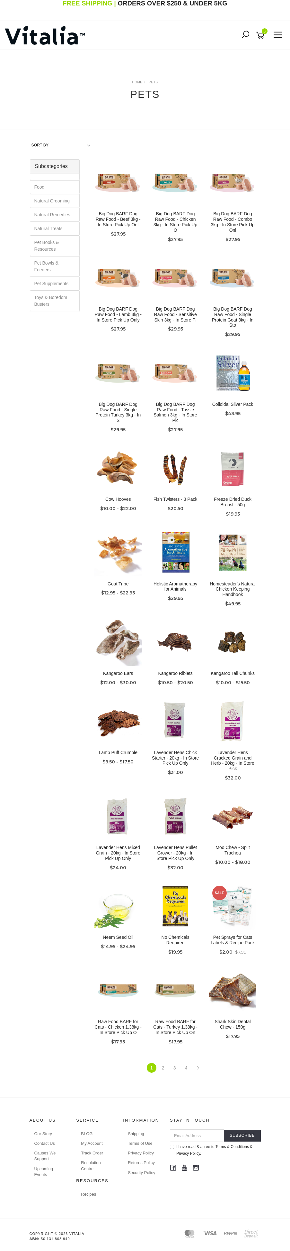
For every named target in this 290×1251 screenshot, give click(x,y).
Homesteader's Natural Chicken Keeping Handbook (233, 589)
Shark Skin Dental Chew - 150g (233, 1024)
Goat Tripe (118, 583)
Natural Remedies (52, 214)
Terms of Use (140, 1143)
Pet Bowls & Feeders (46, 266)
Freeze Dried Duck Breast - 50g (232, 502)
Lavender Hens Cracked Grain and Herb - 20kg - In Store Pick (232, 760)
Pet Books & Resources (46, 246)
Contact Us (44, 1143)
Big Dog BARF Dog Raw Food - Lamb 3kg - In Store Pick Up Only (118, 314)
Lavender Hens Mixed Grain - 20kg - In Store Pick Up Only (118, 853)
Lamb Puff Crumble (118, 752)
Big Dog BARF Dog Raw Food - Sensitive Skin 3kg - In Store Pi (175, 314)
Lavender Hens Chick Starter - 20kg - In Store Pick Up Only (175, 758)
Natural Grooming (52, 200)
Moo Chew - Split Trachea (232, 850)
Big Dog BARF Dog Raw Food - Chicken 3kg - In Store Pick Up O (175, 221)
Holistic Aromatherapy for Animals (175, 586)
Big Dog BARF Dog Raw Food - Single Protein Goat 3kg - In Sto (232, 317)
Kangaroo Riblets (175, 673)
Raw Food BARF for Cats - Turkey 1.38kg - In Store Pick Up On (175, 1027)
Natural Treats (48, 228)
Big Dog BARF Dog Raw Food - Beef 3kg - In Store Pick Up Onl (118, 219)
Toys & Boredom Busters (50, 301)
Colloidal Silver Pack (232, 404)
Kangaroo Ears (118, 673)
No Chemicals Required (175, 940)
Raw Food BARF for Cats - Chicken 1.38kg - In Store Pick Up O (118, 1027)
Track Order (92, 1153)
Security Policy (141, 1172)
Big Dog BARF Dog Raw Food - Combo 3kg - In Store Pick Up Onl (232, 221)
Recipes (88, 1194)
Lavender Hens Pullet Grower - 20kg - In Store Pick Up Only (175, 853)
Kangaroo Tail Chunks (233, 673)
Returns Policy (141, 1162)
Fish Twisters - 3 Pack (176, 499)
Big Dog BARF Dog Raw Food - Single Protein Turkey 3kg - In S (118, 412)
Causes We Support (45, 1156)
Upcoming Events (43, 1171)
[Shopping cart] (261, 35)
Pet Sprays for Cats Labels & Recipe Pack (233, 940)
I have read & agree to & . (211, 1150)
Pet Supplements (51, 283)
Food (39, 187)
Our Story (43, 1133)
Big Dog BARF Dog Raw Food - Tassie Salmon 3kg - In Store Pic (175, 412)
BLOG (86, 1133)
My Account (91, 1143)
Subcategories (51, 166)
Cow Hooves (118, 499)
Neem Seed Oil (118, 937)
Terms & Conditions (232, 1146)
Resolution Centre (91, 1165)
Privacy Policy (141, 1153)
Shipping (136, 1133)
